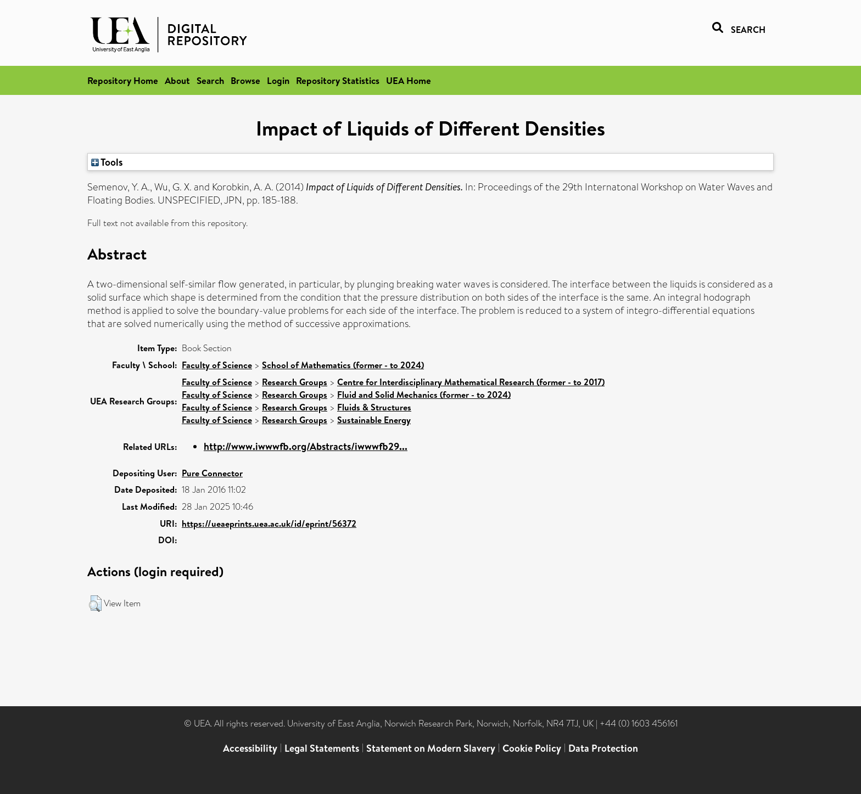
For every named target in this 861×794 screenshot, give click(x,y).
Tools (107, 162)
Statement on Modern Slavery (430, 748)
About (177, 80)
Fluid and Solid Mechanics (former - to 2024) (424, 394)
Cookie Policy (531, 748)
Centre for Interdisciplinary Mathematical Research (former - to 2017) (471, 382)
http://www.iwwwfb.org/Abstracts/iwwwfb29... (305, 446)
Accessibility (250, 748)
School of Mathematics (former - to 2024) (343, 365)
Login (278, 80)
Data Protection (603, 748)
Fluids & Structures (374, 407)
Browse (245, 80)
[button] (95, 603)
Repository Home (122, 80)
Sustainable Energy (374, 420)
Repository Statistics (337, 80)
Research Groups (294, 382)
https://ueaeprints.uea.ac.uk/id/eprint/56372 (269, 523)
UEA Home (408, 80)
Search (210, 80)
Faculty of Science (217, 365)
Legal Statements (321, 748)
